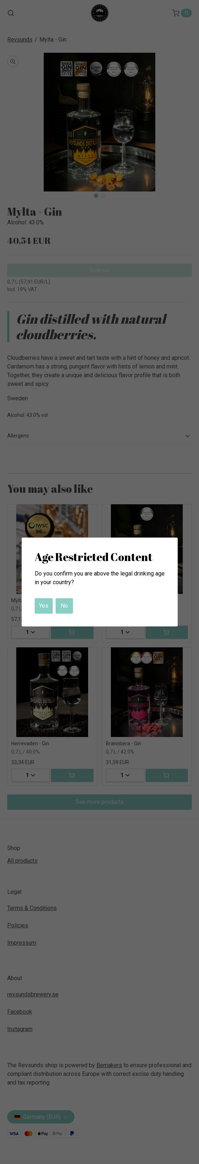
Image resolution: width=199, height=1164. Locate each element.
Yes (43, 605)
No (64, 605)
